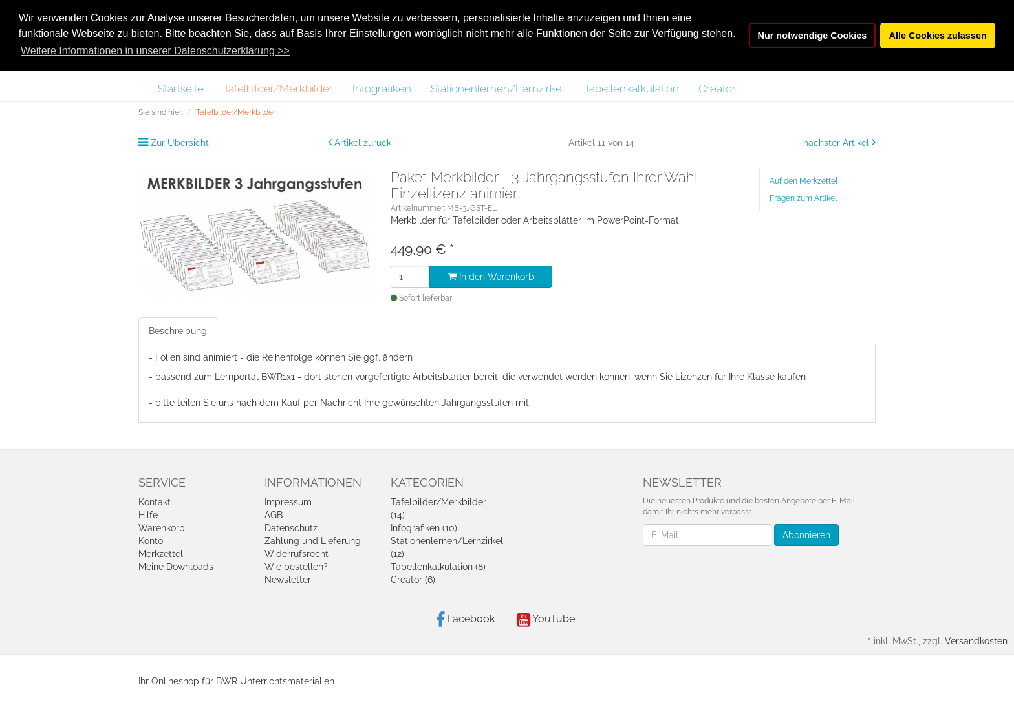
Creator (717, 88)
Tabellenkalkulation (631, 88)
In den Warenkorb (491, 276)
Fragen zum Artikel (803, 198)
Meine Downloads (175, 567)
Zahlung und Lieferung (312, 541)
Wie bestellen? (296, 567)
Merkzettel (160, 554)
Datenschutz (291, 528)
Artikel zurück (362, 143)
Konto (150, 541)
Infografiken (381, 88)
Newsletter (287, 580)
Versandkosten (976, 641)
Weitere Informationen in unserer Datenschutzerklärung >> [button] (155, 50)
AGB (273, 515)
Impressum (288, 502)
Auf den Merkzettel (803, 180)
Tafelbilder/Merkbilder (278, 88)
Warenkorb (161, 528)
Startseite (181, 88)
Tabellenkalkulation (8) (438, 567)
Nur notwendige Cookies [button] (812, 35)
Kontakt (154, 502)
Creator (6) (413, 580)
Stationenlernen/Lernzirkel (498, 88)
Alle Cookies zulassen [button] (938, 35)
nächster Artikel (837, 143)
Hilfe (148, 515)
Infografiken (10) (424, 528)
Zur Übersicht (180, 143)
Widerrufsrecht (296, 554)
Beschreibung (178, 331)
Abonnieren (806, 535)
